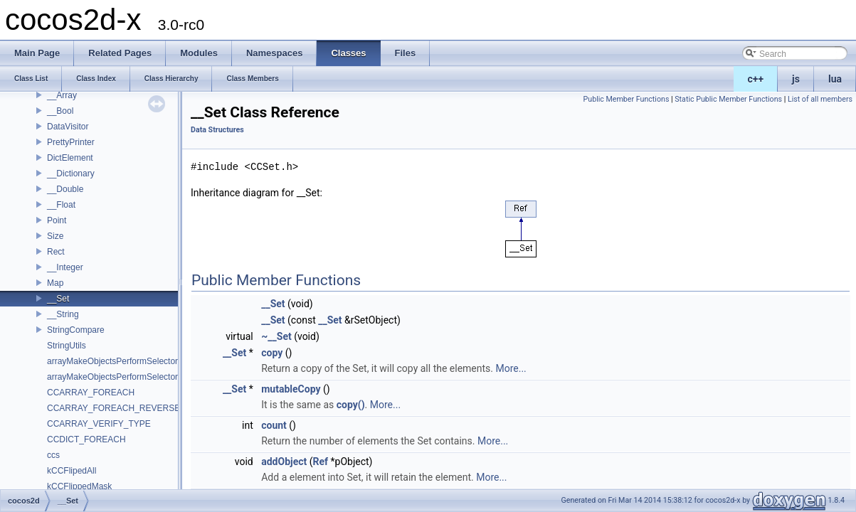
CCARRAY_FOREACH (90, 393)
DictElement (70, 158)
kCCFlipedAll (71, 471)
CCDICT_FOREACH (86, 439)
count (274, 425)
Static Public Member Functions (728, 99)
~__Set (276, 336)
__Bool (60, 111)
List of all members (820, 99)
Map (55, 283)
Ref (321, 461)
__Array (62, 95)
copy (271, 352)
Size (55, 236)
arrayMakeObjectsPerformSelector (112, 361)
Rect (56, 252)
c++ (756, 79)
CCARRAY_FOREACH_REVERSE (113, 408)
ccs (53, 455)
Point (56, 220)
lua (835, 79)
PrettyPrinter (71, 142)
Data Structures (217, 129)
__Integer (65, 267)
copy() (351, 404)
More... (510, 368)
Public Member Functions (626, 99)
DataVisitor (67, 127)
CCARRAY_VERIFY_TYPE (99, 424)
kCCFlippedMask (79, 486)
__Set (58, 299)
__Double (65, 189)
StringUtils (66, 346)
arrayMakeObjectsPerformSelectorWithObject (133, 377)
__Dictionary (71, 173)
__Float (61, 205)
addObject (284, 461)
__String (63, 314)
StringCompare (76, 330)
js (796, 79)
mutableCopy (290, 389)
